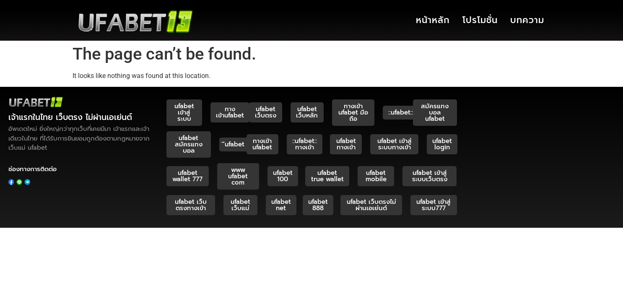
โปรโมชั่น (480, 20)
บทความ (527, 20)
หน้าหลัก (433, 20)
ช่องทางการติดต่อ (32, 169)
